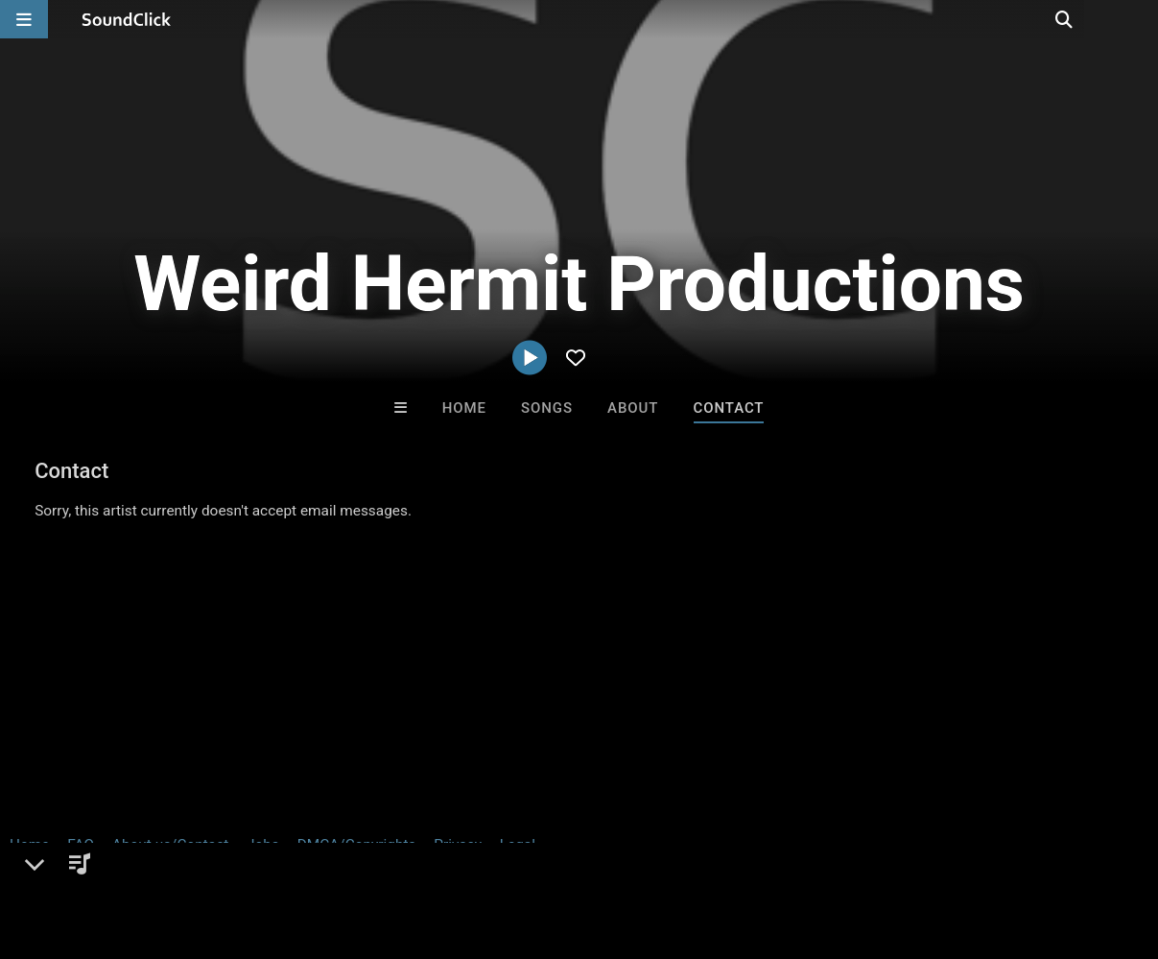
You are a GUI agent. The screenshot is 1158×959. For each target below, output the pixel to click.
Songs (547, 408)
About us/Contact (170, 844)
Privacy (458, 844)
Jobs (263, 844)
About (632, 408)
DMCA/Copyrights (356, 844)
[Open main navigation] (24, 19)
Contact (729, 408)
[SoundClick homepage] (127, 19)
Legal (517, 844)
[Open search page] (1139, 19)
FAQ (80, 844)
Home (464, 408)
